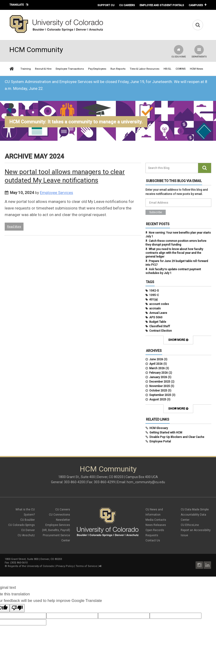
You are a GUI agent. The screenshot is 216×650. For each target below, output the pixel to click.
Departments (199, 51)
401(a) (153, 299)
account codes (159, 304)
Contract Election (160, 330)
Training (25, 68)
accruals (155, 308)
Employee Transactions (70, 68)
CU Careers (127, 5)
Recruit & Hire (43, 68)
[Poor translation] (17, 608)
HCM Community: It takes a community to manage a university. (76, 122)
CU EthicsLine (190, 525)
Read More (14, 226)
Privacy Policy (65, 566)
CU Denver (28, 530)
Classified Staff (159, 326)
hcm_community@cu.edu (146, 482)
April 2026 (156, 363)
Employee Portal (160, 441)
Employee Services (56, 192)
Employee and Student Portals (162, 5)
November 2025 (159, 386)
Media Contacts (155, 519)
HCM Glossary (158, 428)
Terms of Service (86, 566)
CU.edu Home (178, 51)
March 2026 (157, 368)
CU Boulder (27, 519)
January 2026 (158, 377)
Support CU (106, 5)
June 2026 (156, 359)
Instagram (199, 565)
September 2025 (160, 395)
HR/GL (167, 68)
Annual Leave (158, 313)
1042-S (154, 290)
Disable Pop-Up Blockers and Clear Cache (176, 437)
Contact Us (152, 540)
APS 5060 (155, 317)
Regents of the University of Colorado (31, 566)
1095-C (154, 295)
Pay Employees (97, 68)
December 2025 (159, 381)
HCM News (196, 68)
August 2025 (157, 399)
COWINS (181, 68)
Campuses (196, 5)
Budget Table (157, 321)
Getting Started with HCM (165, 432)
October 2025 (158, 390)
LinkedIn (207, 565)
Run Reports (118, 68)
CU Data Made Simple (195, 509)
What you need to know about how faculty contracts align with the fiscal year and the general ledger (174, 252)
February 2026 (158, 372)
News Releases (155, 525)
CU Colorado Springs (21, 525)
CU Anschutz (26, 535)
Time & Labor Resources (144, 68)
